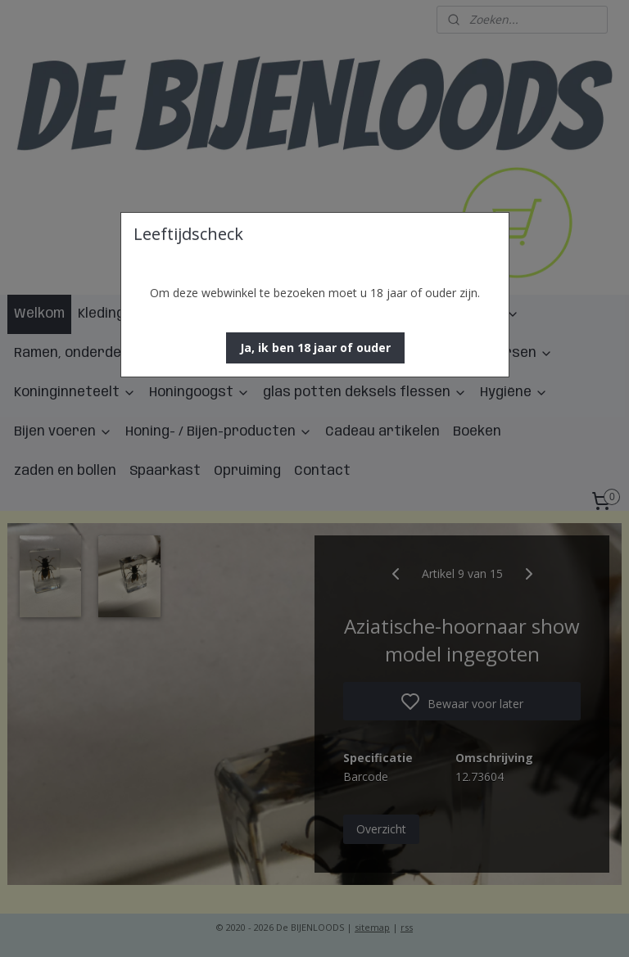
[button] (315, 347)
